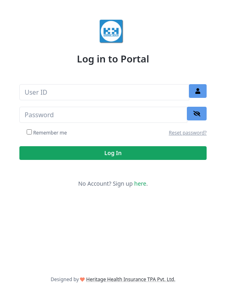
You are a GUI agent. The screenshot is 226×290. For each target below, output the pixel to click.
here (140, 183)
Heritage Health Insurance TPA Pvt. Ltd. (131, 279)
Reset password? (188, 132)
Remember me (50, 132)
